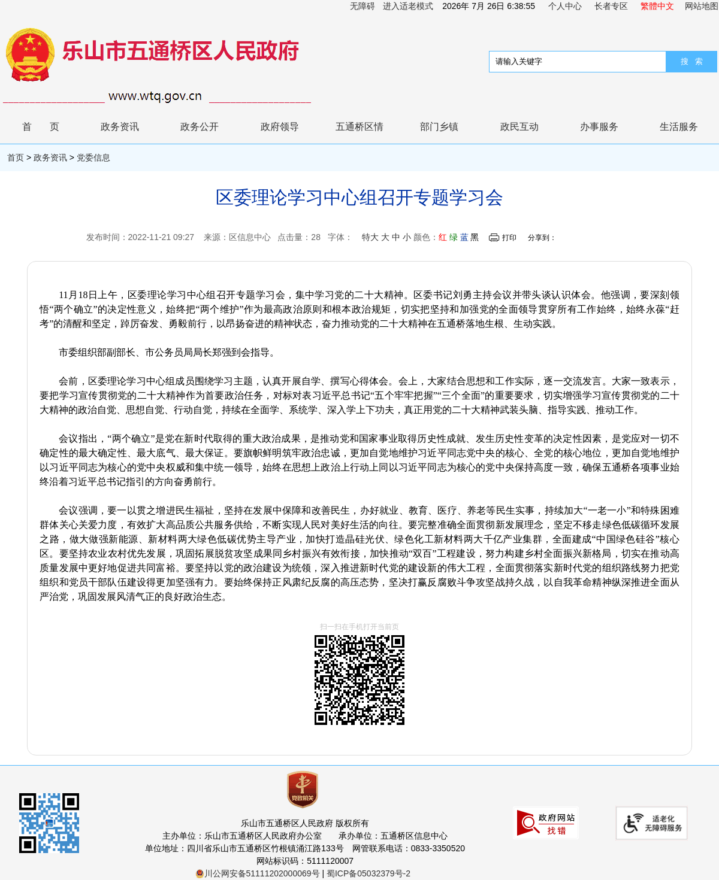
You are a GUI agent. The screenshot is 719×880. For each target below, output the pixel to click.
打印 (509, 237)
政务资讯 (120, 127)
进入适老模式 (408, 6)
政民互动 (519, 127)
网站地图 (701, 6)
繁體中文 (657, 6)
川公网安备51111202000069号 (257, 873)
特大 (370, 237)
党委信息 (93, 157)
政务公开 (199, 127)
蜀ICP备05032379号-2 (368, 873)
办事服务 (599, 127)
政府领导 (280, 127)
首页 (49, 127)
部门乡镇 (439, 127)
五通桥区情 (359, 127)
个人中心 (565, 6)
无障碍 (362, 6)
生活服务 (679, 127)
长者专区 (611, 6)
